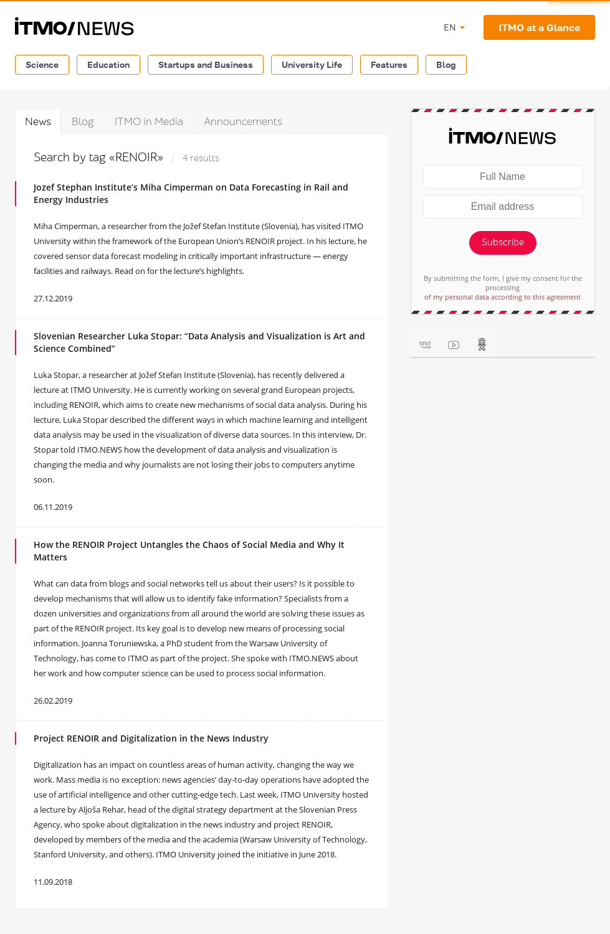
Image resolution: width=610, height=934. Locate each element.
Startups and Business (205, 64)
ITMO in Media (149, 121)
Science (42, 64)
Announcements (243, 121)
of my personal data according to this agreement (502, 296)
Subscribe (503, 242)
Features (389, 64)
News (38, 121)
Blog (446, 64)
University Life (312, 64)
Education (108, 64)
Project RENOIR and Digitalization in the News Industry (151, 738)
